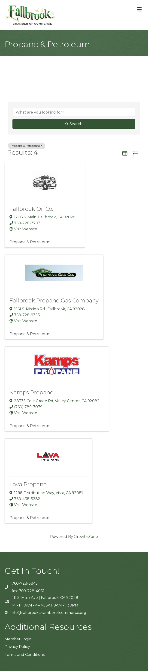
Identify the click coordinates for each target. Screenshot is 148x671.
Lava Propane (28, 484)
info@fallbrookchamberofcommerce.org (48, 612)
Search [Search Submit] (73, 124)
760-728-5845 (25, 583)
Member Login (18, 639)
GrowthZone (86, 536)
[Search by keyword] (74, 112)
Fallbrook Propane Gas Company (54, 300)
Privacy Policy (17, 647)
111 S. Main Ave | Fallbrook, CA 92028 (45, 597)
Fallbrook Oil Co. (31, 208)
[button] (125, 153)
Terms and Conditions (25, 654)
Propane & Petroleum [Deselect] (26, 145)
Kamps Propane (31, 392)
